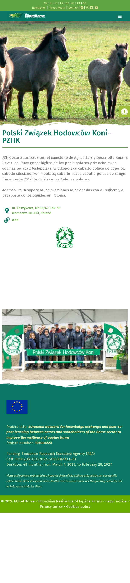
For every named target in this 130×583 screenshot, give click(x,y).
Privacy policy (51, 506)
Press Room (57, 7)
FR (61, 3)
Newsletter (39, 7)
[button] (124, 111)
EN (45, 3)
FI (56, 3)
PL (73, 3)
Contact (73, 7)
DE (67, 3)
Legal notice (116, 501)
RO (84, 3)
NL (51, 3)
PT (78, 3)
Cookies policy (78, 506)
